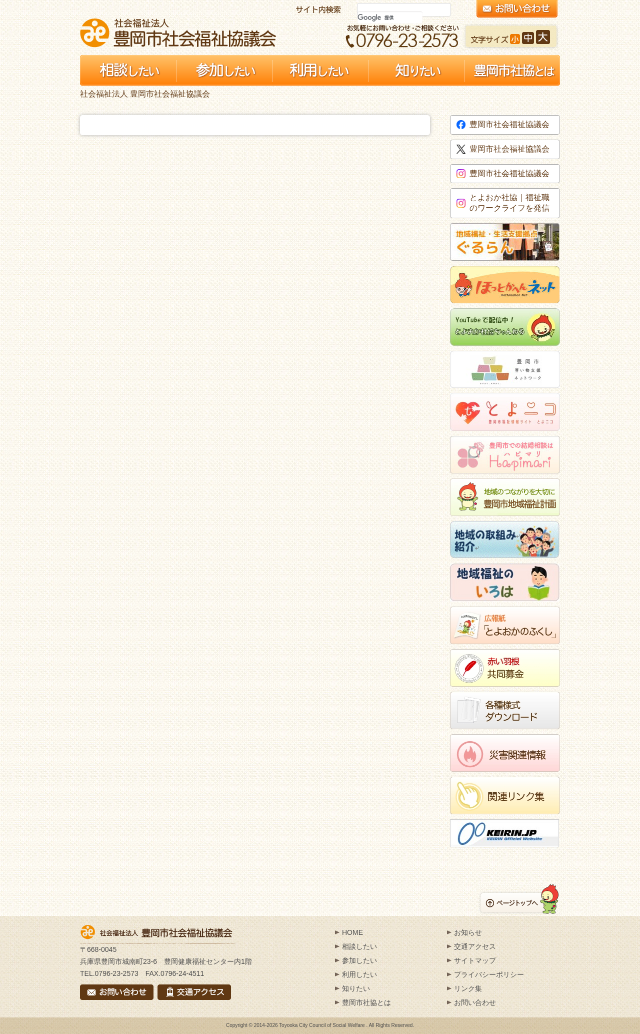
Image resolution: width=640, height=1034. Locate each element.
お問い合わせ (475, 1002)
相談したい (359, 946)
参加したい (359, 960)
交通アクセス (475, 946)
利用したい (359, 974)
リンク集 (468, 988)
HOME (352, 932)
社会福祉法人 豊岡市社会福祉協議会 (178, 33)
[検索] (390, 18)
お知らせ (468, 932)
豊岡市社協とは (366, 1002)
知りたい (356, 988)
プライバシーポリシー (489, 974)
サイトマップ (475, 960)
